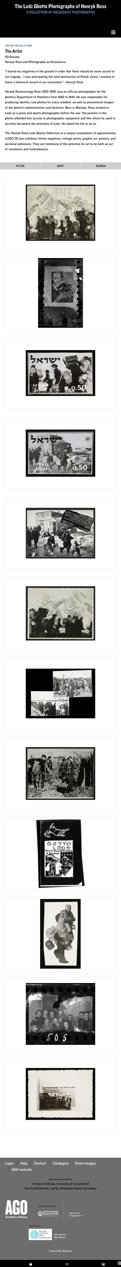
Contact (40, 1163)
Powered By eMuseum (60, 1250)
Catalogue (61, 1163)
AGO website (21, 1169)
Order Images (85, 1163)
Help (23, 1163)
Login (9, 1163)
